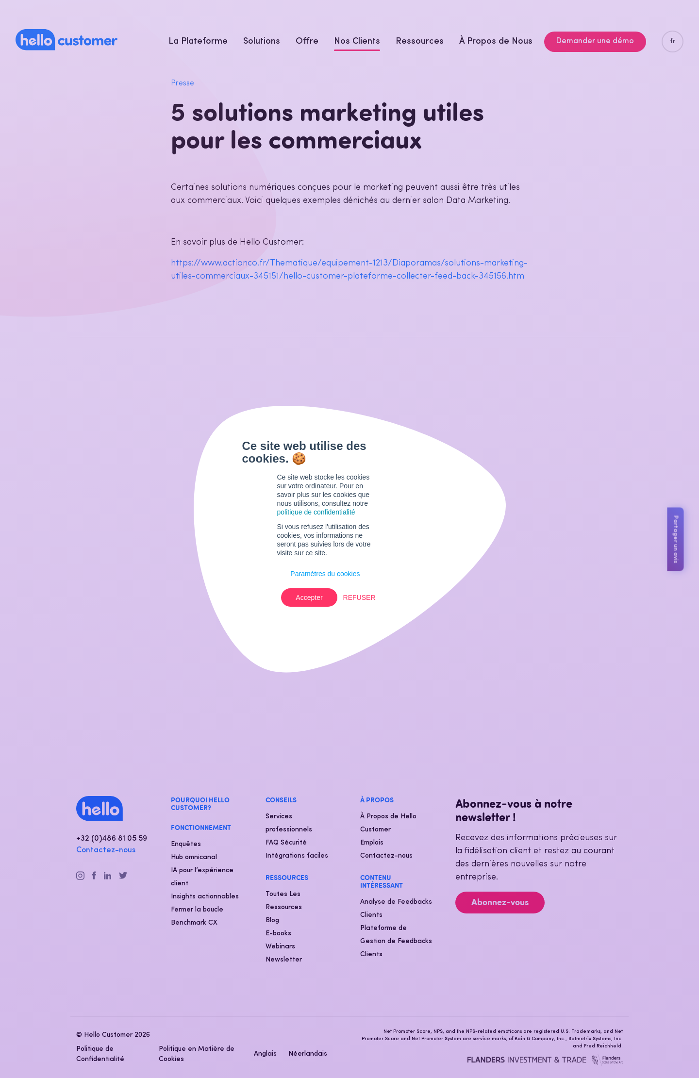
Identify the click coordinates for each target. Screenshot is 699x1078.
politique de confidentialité (316, 512)
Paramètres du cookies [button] (325, 574)
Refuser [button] (359, 597)
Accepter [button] (309, 597)
